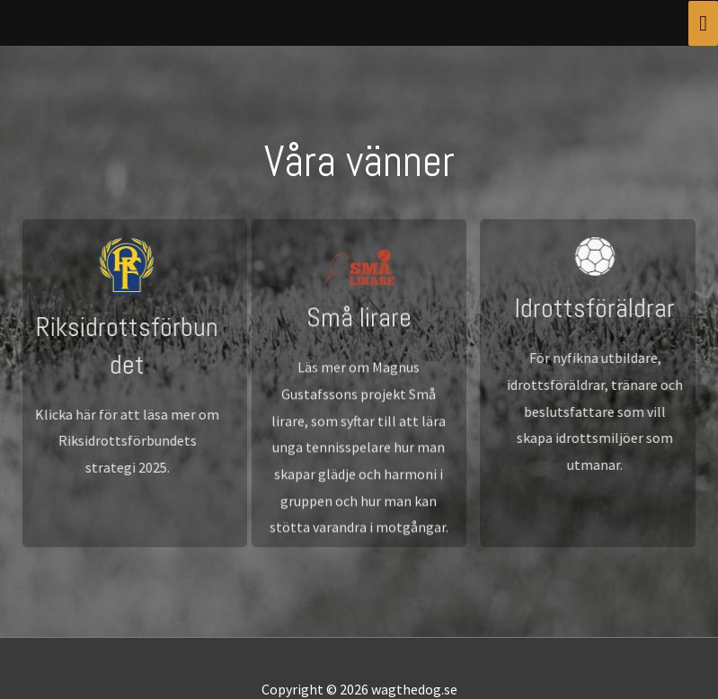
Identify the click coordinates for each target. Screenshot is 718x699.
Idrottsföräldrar (603, 308)
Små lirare (359, 330)
